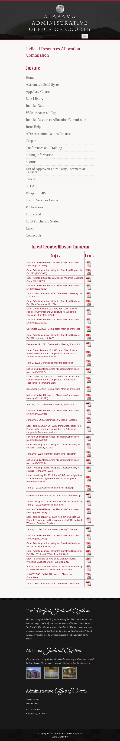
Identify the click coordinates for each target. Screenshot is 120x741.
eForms (31, 162)
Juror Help (33, 127)
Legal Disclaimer (59, 736)
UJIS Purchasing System (43, 221)
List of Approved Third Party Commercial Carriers (55, 170)
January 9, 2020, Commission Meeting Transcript (51, 453)
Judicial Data (35, 106)
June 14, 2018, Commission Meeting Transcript (50, 487)
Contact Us (33, 235)
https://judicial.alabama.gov (77, 663)
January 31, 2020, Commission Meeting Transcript (52, 420)
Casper (31, 141)
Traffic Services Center (42, 200)
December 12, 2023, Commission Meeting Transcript (53, 329)
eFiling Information (39, 155)
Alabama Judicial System (43, 84)
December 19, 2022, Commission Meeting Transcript (53, 344)
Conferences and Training (44, 148)
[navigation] (85, 36)
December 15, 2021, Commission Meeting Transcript (53, 389)
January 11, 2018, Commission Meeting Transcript (52, 529)
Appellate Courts (38, 91)
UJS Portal (33, 214)
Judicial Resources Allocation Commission (56, 120)
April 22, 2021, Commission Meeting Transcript (50, 404)
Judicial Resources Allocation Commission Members (53, 583)
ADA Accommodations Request (48, 134)
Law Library (35, 99)
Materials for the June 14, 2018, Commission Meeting (54, 495)
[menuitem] (60, 77)
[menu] (60, 156)
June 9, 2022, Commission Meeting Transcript (50, 362)
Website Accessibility (41, 113)
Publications (34, 207)
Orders (30, 179)
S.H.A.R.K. (34, 186)
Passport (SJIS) (36, 193)
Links (30, 228)
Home (30, 77)
